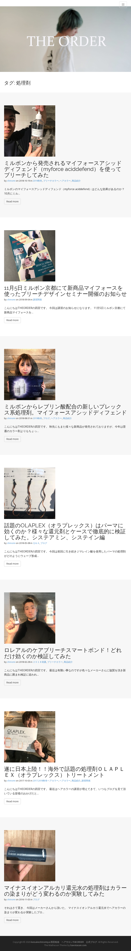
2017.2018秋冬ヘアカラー (46, 780)
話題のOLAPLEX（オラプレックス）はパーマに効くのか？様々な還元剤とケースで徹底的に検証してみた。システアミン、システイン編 (65, 531)
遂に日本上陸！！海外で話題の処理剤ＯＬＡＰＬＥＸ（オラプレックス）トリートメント (64, 772)
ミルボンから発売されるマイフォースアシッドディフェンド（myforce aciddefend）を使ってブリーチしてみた (63, 169)
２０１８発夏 (39, 661)
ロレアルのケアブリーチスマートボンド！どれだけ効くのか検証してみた (63, 653)
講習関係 (37, 299)
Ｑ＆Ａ (36, 543)
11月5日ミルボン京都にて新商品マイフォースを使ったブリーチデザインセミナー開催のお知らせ (65, 291)
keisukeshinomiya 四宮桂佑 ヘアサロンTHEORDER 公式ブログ (64, 941)
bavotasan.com (78, 945)
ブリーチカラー (51, 180)
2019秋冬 (37, 180)
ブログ (46, 418)
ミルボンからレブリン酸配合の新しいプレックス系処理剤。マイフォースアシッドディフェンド (65, 409)
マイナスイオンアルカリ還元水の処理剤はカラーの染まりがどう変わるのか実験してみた (65, 891)
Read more (12, 201)
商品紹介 (76, 180)
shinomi (11, 180)
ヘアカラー (65, 180)
